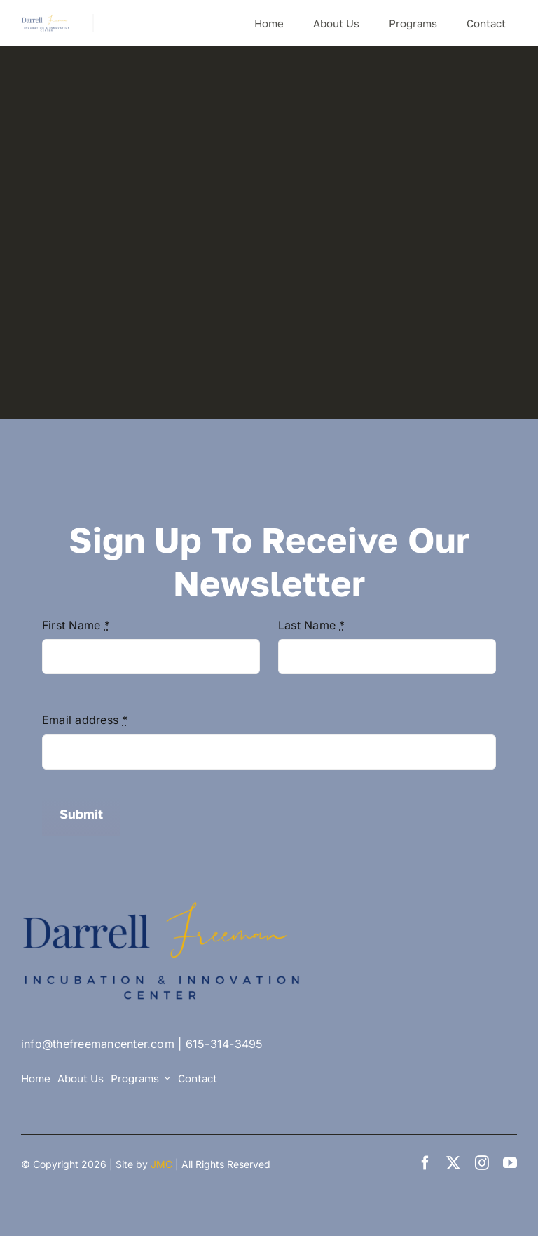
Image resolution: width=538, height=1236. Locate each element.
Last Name (311, 625)
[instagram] (482, 1163)
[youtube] (510, 1163)
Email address (85, 720)
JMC (161, 1164)
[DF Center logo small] (46, 20)
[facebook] (425, 1163)
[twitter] (453, 1163)
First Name (76, 625)
